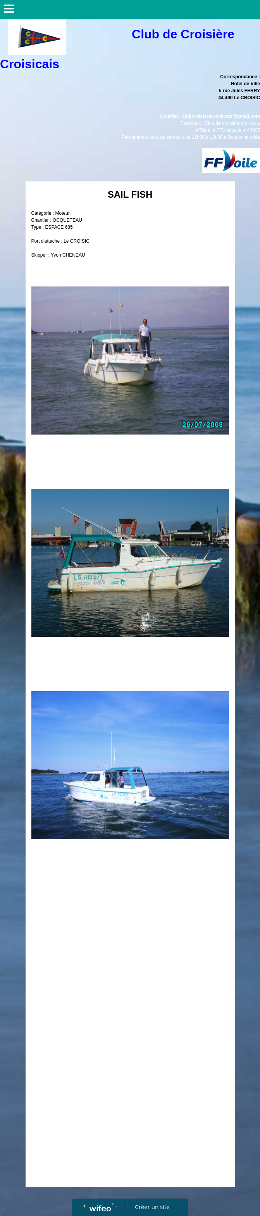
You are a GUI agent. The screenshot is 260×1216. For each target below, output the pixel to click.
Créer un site (152, 1207)
